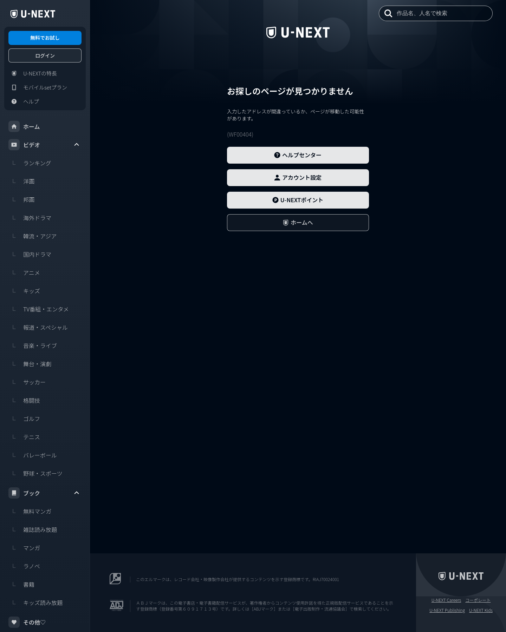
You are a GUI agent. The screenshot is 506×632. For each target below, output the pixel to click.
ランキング (29, 163)
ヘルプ (23, 101)
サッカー (27, 382)
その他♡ (27, 622)
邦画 (21, 199)
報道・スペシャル (38, 327)
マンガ (24, 547)
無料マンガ (29, 511)
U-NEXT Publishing (447, 610)
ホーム (24, 126)
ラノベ (24, 566)
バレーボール (32, 455)
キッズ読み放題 (35, 602)
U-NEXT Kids (481, 610)
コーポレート (478, 600)
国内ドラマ (29, 254)
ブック (44, 493)
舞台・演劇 (29, 363)
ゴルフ (24, 418)
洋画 (21, 181)
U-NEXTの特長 (32, 73)
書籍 (21, 584)
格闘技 (24, 400)
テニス (24, 436)
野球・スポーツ (35, 473)
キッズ (24, 290)
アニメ (24, 272)
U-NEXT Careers (446, 600)
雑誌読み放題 (32, 529)
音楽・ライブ (32, 345)
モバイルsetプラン (37, 87)
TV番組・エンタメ (38, 309)
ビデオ (44, 144)
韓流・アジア (32, 236)
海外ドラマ (29, 217)
